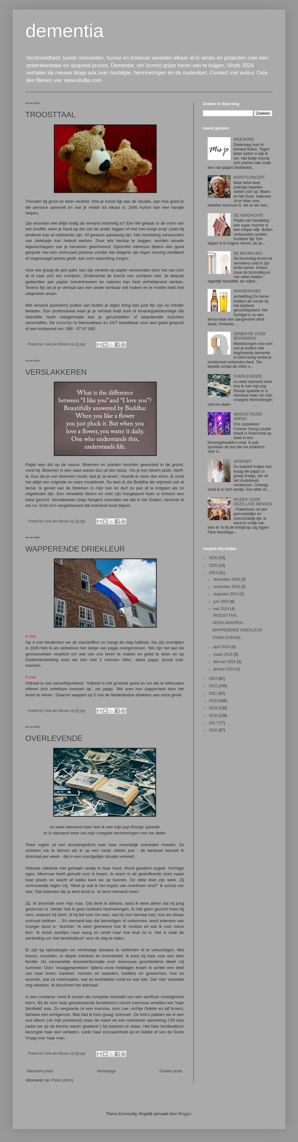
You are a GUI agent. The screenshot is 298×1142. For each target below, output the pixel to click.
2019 (213, 708)
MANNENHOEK (247, 291)
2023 (213, 678)
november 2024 (227, 586)
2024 (213, 573)
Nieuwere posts (40, 1071)
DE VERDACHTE (248, 215)
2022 (213, 686)
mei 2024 (221, 609)
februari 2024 (225, 662)
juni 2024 (221, 601)
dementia (64, 30)
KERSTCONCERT (249, 177)
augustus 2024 (226, 594)
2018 (213, 715)
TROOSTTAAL (50, 114)
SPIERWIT (243, 461)
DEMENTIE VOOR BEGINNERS (250, 336)
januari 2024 (224, 669)
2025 (213, 565)
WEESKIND (244, 139)
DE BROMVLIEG (248, 253)
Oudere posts (170, 1071)
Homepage (106, 1071)
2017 (213, 723)
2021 (213, 693)
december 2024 (227, 579)
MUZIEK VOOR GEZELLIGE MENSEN (253, 501)
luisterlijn (64, 322)
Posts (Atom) (62, 1080)
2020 (213, 701)
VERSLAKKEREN (56, 372)
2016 (213, 730)
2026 (213, 558)
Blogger (184, 1114)
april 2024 (222, 647)
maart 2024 (223, 654)
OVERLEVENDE (53, 738)
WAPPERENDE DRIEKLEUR (75, 549)
